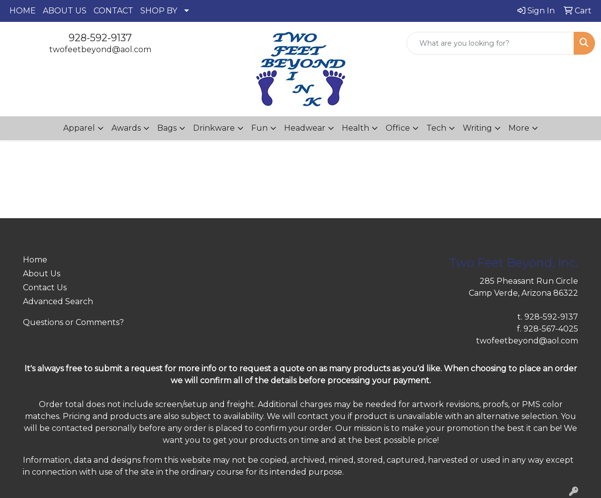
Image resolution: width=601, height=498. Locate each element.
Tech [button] (436, 128)
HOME (22, 10)
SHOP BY (158, 10)
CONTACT (113, 10)
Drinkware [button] (214, 128)
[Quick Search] (490, 43)
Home (35, 259)
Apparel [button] (79, 128)
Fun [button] (259, 128)
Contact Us (45, 287)
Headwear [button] (304, 128)
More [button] (518, 128)
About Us (41, 273)
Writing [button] (477, 128)
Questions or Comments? (73, 322)
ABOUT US (65, 10)
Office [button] (398, 128)
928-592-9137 (100, 38)
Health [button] (355, 128)
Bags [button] (167, 128)
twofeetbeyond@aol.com (100, 49)
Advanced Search (58, 301)
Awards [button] (126, 128)
